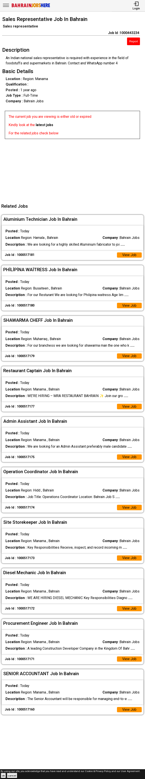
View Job (129, 255)
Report (133, 41)
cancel (12, 775)
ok (3, 775)
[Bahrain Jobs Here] (31, 7)
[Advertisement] (74, 169)
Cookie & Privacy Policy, (98, 771)
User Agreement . (131, 771)
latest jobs (44, 125)
